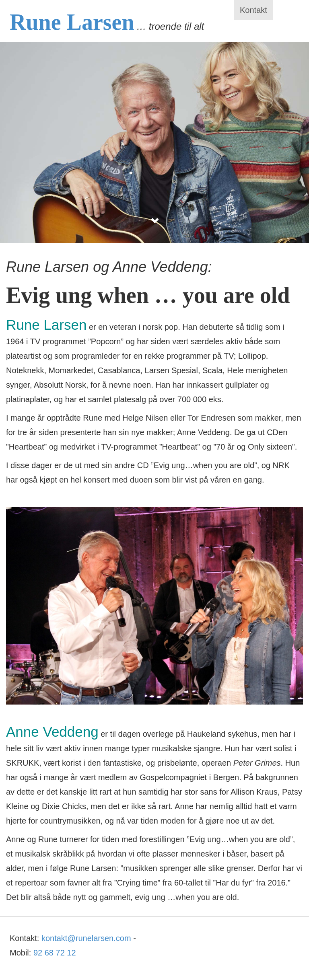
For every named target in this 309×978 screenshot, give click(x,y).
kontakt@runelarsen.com (86, 938)
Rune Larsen (72, 22)
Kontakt (253, 10)
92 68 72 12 (54, 952)
